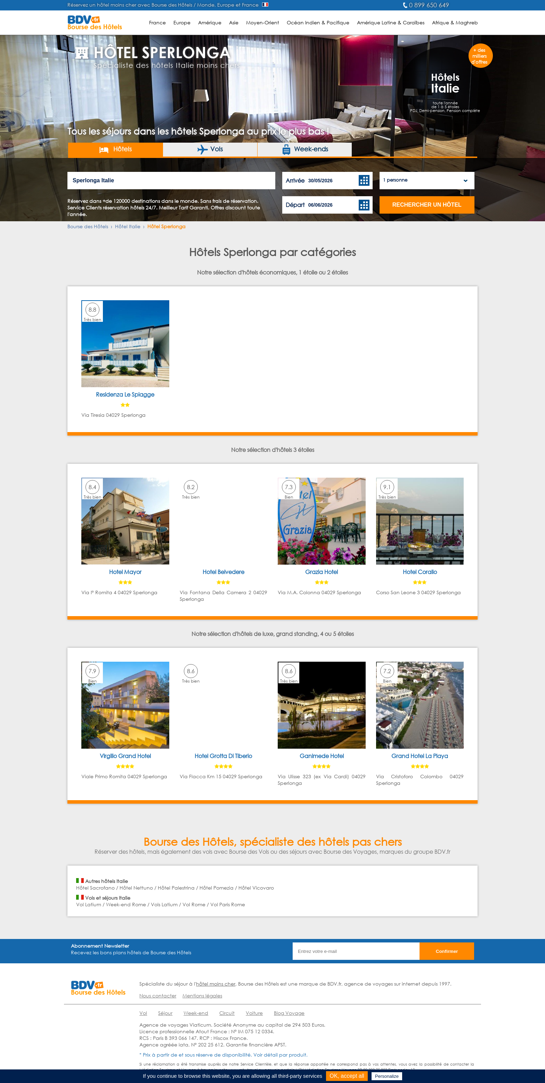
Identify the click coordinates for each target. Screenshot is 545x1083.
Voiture (254, 1013)
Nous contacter (157, 995)
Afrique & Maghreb (455, 22)
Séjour (165, 1013)
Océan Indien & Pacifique (318, 22)
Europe (181, 22)
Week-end (196, 1013)
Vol (143, 1013)
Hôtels (115, 149)
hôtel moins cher (215, 983)
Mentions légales (202, 995)
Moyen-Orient (262, 22)
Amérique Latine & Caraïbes (390, 22)
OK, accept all (347, 1076)
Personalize (387, 1076)
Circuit (227, 1013)
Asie (233, 22)
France (157, 22)
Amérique (209, 22)
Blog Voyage (289, 1013)
